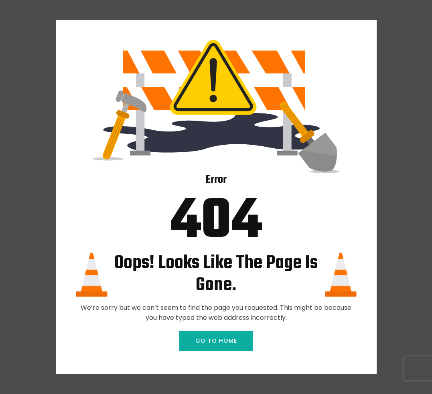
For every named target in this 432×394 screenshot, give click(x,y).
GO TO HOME (216, 341)
